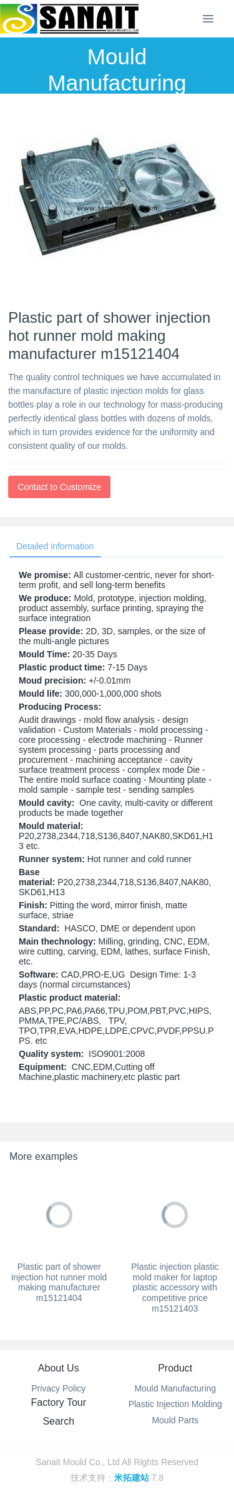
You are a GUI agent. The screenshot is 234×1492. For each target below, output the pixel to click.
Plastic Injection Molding (175, 1404)
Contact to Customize (59, 487)
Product (175, 1368)
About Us (58, 1368)
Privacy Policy (58, 1388)
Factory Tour (58, 1402)
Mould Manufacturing (175, 1388)
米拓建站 (133, 1478)
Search (58, 1421)
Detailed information (55, 546)
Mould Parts (175, 1420)
